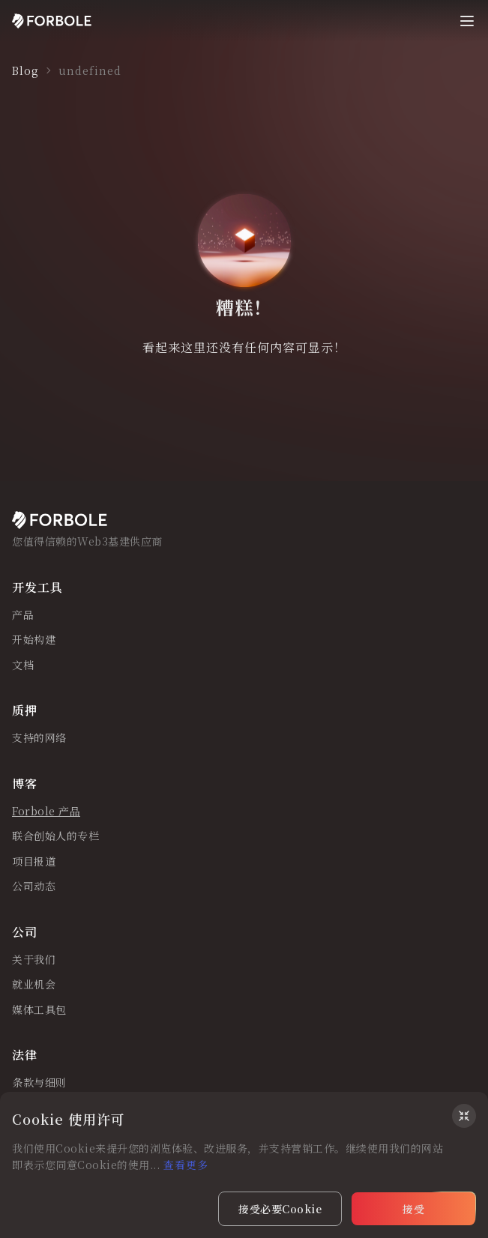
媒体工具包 (39, 1010)
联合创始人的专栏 (55, 836)
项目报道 (33, 862)
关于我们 (33, 960)
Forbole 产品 (46, 811)
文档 (23, 665)
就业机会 (33, 984)
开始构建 (33, 640)
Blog (25, 70)
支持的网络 (39, 738)
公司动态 (33, 886)
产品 (23, 615)
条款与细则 (39, 1083)
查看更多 (185, 1164)
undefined (89, 70)
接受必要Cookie (280, 1208)
